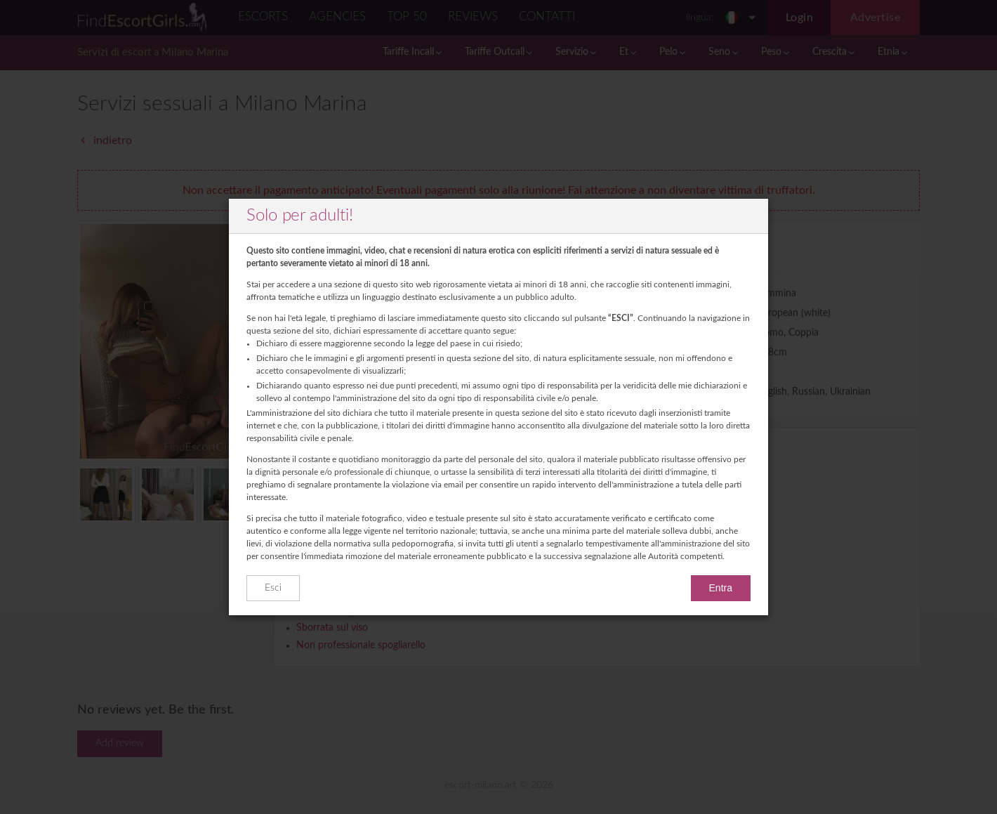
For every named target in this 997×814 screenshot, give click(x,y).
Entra (720, 587)
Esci (273, 588)
